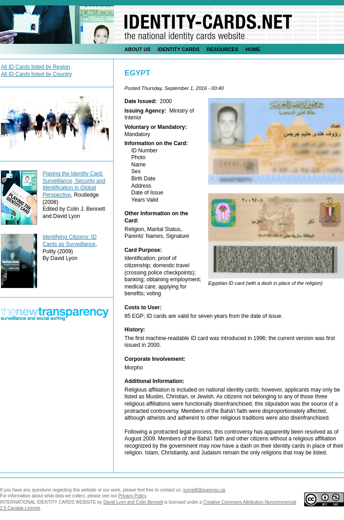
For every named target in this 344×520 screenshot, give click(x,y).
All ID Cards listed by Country (36, 74)
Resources (223, 49)
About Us (137, 49)
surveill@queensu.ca (204, 489)
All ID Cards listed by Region (35, 67)
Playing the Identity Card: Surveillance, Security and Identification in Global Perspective (74, 184)
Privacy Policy (132, 495)
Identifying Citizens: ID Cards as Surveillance (69, 240)
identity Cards (178, 49)
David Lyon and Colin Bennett (133, 502)
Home (252, 49)
